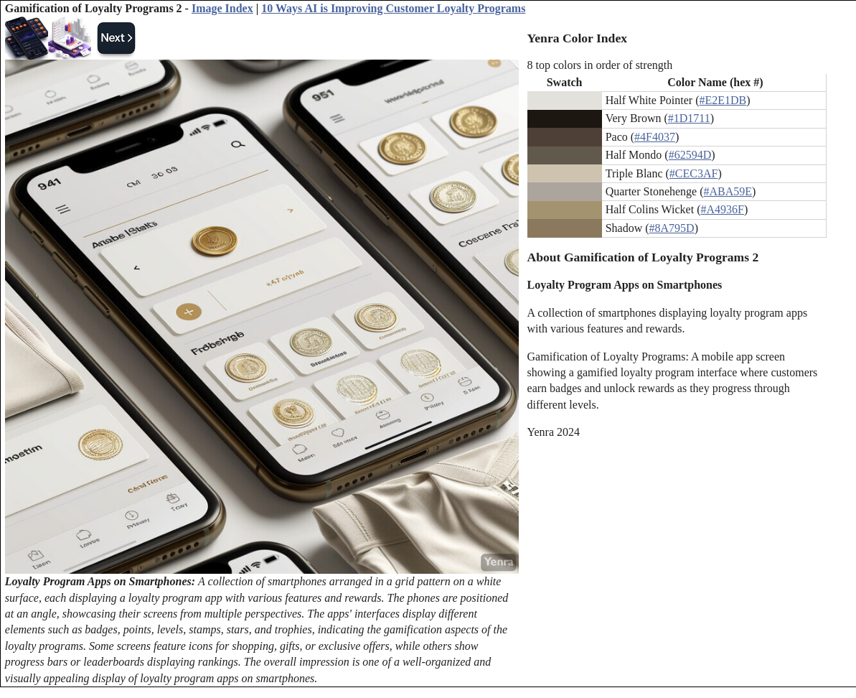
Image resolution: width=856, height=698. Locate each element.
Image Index (222, 8)
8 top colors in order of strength (600, 65)
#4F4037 (654, 137)
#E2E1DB (722, 100)
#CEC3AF (693, 173)
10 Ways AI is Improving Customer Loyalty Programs (393, 8)
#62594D (690, 155)
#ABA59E (728, 191)
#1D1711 (689, 118)
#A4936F (721, 209)
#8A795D (672, 228)
